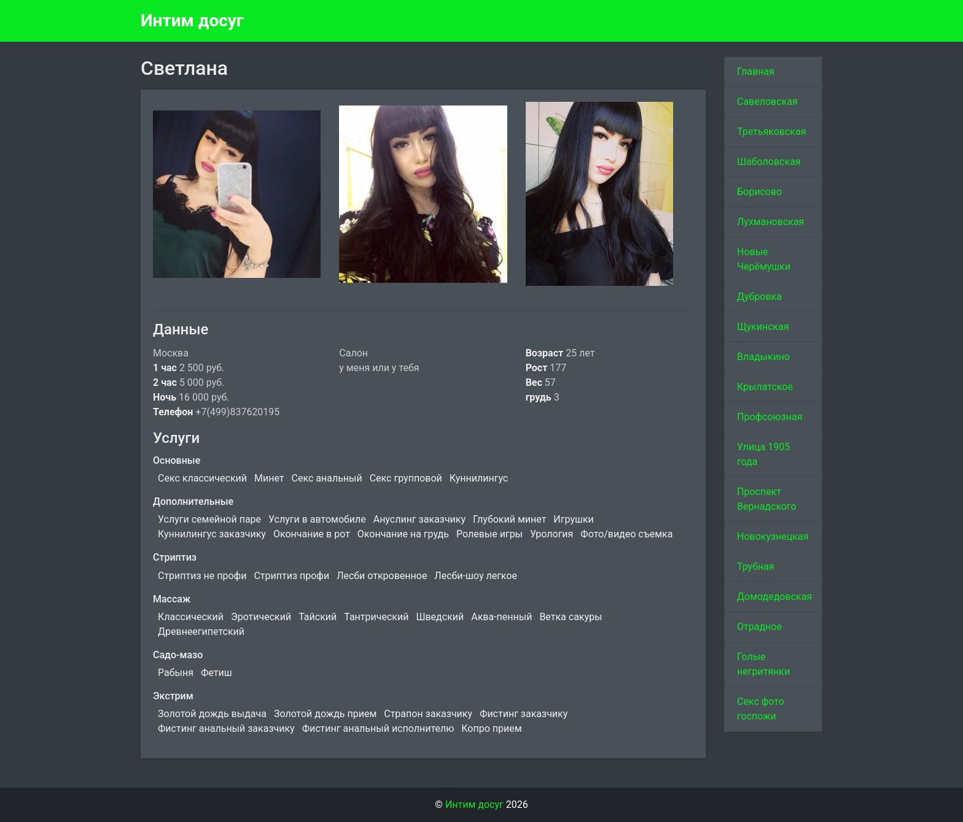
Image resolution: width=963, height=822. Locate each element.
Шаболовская (769, 161)
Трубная (755, 566)
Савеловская (767, 101)
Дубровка (759, 296)
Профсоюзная (770, 417)
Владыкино (763, 357)
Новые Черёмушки (763, 259)
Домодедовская (774, 596)
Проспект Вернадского (767, 499)
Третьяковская (771, 131)
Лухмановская (770, 222)
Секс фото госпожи (760, 709)
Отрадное (759, 626)
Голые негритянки (763, 664)
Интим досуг (192, 20)
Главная (755, 71)
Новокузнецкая (772, 536)
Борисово (759, 192)
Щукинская (763, 326)
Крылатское (765, 387)
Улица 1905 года (763, 454)
